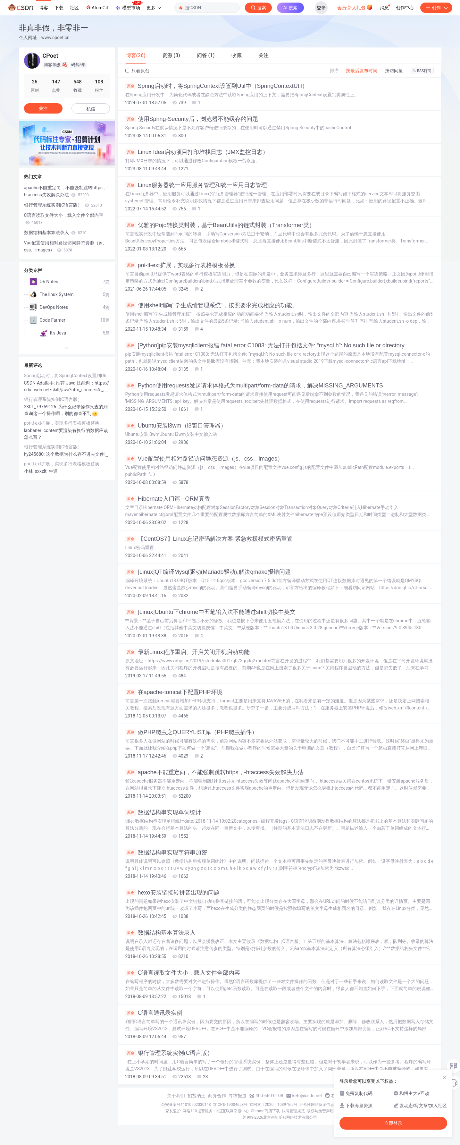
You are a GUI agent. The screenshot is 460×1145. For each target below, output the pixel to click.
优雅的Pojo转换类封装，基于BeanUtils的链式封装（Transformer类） (220, 225)
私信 (90, 108)
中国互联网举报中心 (231, 1111)
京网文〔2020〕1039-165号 (273, 1104)
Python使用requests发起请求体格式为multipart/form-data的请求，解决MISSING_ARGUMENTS (254, 385)
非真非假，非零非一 (53, 27)
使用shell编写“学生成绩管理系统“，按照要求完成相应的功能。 (211, 305)
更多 (153, 7)
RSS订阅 (422, 71)
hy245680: (35, 454)
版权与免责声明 (320, 1111)
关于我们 (176, 1095)
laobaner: (34, 430)
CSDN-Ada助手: (40, 383)
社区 (74, 7)
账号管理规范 (293, 1111)
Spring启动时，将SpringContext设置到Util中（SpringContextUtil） (216, 86)
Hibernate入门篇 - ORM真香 (167, 499)
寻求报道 (238, 1095)
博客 (43, 7)
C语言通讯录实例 (153, 1013)
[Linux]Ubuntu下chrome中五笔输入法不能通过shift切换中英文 (210, 612)
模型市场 (128, 6)
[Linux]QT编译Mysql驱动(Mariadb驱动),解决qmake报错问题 (208, 572)
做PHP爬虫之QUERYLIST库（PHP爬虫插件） (191, 732)
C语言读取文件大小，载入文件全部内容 (182, 973)
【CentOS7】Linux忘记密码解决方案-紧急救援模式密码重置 (209, 539)
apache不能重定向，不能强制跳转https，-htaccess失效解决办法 (214, 772)
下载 (58, 7)
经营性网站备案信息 (316, 1104)
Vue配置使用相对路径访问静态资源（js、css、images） (204, 458)
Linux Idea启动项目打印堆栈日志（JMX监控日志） (196, 152)
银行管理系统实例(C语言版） (169, 1053)
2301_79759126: (41, 406)
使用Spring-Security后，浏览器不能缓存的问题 (191, 119)
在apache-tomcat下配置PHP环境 (173, 692)
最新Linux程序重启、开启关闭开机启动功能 (187, 652)
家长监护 (173, 1111)
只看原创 (137, 70)
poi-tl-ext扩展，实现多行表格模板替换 (180, 265)
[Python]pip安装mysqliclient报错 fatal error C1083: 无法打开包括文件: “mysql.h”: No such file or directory (265, 345)
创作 (436, 7)
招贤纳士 (196, 1095)
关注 (43, 108)
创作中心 (405, 7)
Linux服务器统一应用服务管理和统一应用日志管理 (196, 185)
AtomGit (96, 7)
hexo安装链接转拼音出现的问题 (172, 892)
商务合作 (217, 1095)
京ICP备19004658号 (230, 1104)
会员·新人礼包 (355, 7)
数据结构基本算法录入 (160, 932)
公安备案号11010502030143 (186, 1104)
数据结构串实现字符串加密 (166, 852)
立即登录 (393, 1123)
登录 (321, 7)
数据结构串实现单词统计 (163, 812)
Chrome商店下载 (265, 1111)
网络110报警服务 (197, 1111)
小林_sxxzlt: (36, 471)
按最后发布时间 (361, 70)
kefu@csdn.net (307, 1095)
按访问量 (394, 70)
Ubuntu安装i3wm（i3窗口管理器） (175, 425)
